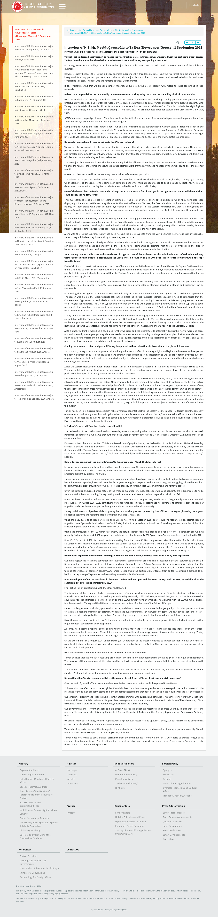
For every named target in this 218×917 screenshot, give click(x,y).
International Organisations (177, 783)
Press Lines (168, 839)
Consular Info (122, 806)
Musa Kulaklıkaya (124, 779)
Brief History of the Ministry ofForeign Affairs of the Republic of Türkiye (36, 795)
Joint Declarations (172, 825)
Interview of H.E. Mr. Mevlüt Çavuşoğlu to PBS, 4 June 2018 (33, 58)
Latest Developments (174, 834)
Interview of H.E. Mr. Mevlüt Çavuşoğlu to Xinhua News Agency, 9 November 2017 (33, 174)
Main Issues (169, 774)
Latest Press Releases (174, 812)
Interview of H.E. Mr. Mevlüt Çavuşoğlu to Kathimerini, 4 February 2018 (33, 98)
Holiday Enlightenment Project (130, 817)
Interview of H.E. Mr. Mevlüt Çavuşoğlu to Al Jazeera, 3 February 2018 (33, 108)
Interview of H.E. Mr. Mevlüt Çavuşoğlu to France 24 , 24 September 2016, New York (33, 328)
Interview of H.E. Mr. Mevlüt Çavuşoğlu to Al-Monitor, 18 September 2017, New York (34, 214)
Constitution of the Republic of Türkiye (39, 868)
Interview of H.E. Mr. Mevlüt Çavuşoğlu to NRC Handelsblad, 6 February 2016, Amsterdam (33, 385)
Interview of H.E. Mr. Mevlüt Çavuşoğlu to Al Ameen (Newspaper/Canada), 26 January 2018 (33, 133)
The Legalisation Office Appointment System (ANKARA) (133, 832)
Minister (71, 763)
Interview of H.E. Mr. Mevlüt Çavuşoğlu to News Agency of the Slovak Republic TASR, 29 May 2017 (34, 241)
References (25, 849)
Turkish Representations (32, 774)
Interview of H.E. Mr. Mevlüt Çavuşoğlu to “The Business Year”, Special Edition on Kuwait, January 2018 (33, 147)
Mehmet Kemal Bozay (126, 774)
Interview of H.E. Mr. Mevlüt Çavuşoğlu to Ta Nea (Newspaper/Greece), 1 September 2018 (33, 34)
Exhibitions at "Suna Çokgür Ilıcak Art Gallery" (38, 812)
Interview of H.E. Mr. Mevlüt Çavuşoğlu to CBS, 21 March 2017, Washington (33, 276)
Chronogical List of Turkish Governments (33, 862)
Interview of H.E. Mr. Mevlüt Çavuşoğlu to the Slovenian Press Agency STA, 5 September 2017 (33, 227)
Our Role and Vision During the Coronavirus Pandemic (35, 836)
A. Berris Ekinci (122, 770)
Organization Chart (29, 770)
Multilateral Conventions (32, 872)
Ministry (70, 30)
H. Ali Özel (120, 787)
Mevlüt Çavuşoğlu (123, 30)
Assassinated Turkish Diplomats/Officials (30, 804)
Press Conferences (172, 830)
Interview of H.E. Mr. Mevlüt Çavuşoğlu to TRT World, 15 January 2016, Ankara (34, 397)
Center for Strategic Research (34, 818)
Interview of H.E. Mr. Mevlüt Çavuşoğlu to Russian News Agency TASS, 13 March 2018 (33, 86)
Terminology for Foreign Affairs (35, 877)
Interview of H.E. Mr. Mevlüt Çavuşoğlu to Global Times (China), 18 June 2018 (33, 48)
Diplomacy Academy (30, 830)
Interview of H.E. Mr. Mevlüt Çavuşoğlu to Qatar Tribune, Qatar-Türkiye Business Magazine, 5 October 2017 (33, 201)
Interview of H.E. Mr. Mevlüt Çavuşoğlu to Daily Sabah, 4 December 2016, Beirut (33, 301)
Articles (71, 779)
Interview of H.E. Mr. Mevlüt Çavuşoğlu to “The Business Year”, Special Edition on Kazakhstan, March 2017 (33, 264)
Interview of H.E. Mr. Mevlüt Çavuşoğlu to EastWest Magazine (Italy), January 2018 (33, 160)
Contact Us (73, 849)
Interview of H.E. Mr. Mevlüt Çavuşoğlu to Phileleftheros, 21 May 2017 (33, 253)
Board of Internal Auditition (34, 786)
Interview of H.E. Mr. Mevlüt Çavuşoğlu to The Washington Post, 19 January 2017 (33, 288)
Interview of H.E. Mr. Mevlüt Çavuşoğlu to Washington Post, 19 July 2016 (33, 373)
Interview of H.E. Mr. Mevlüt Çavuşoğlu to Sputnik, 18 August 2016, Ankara (33, 350)
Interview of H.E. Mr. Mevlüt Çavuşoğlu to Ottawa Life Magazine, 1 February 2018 (33, 120)
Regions (167, 779)
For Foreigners (122, 812)
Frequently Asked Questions (177, 795)
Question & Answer (172, 821)
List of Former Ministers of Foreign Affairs (94, 30)
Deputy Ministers (124, 763)
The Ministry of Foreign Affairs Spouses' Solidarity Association (39, 824)
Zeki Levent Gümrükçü (126, 783)
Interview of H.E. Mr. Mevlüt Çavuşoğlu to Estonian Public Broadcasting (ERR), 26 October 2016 (33, 315)
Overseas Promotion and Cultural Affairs (180, 789)
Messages (72, 770)
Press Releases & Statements (177, 817)
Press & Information (173, 806)
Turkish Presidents (29, 856)
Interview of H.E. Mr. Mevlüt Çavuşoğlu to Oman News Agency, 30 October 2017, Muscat (33, 187)
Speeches (72, 774)
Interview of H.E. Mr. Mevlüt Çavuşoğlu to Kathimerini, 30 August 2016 (33, 340)
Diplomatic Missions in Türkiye (130, 821)
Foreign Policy (170, 763)
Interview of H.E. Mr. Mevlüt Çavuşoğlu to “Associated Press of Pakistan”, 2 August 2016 (33, 362)
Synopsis (167, 770)
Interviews (138, 30)
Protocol (71, 806)
